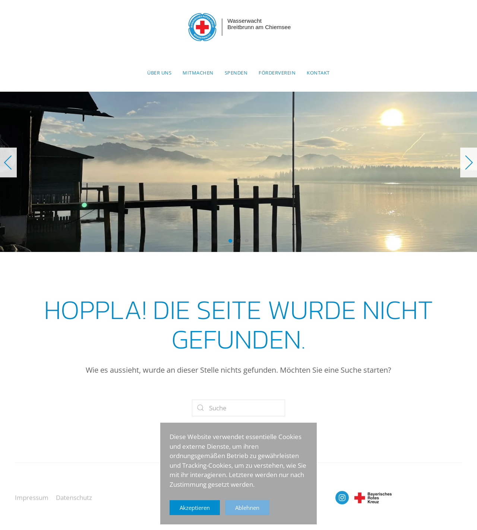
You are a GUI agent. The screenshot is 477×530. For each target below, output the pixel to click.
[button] (8, 162)
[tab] (230, 241)
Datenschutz (74, 502)
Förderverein (277, 72)
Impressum (31, 502)
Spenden (236, 72)
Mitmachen (198, 72)
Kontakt (318, 72)
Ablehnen (247, 507)
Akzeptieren (195, 507)
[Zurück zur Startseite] (238, 27)
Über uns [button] (159, 72)
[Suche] (238, 408)
